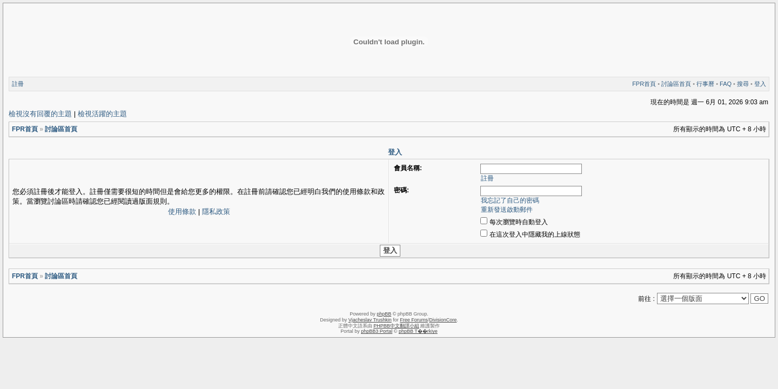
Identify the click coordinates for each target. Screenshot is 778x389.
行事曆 (705, 84)
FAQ (726, 84)
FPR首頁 (644, 84)
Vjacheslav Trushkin (370, 320)
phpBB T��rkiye (418, 331)
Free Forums (414, 320)
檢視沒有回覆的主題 (40, 114)
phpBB (384, 314)
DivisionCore (443, 320)
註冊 (18, 84)
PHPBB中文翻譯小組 (396, 325)
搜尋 (743, 84)
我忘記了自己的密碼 (510, 200)
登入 (760, 84)
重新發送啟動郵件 (507, 209)
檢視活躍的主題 (102, 114)
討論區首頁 (676, 84)
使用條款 (182, 211)
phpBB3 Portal (376, 331)
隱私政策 (216, 211)
